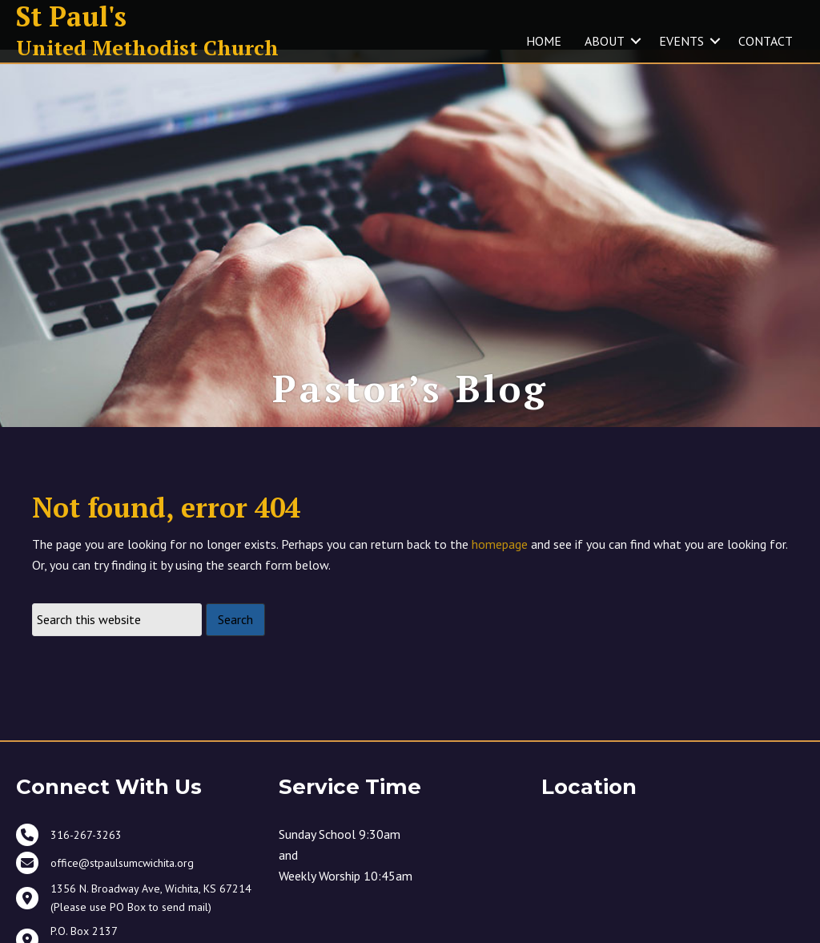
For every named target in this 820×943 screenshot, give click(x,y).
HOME (543, 41)
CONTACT (765, 41)
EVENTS (681, 41)
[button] (636, 40)
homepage (500, 558)
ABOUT (605, 41)
